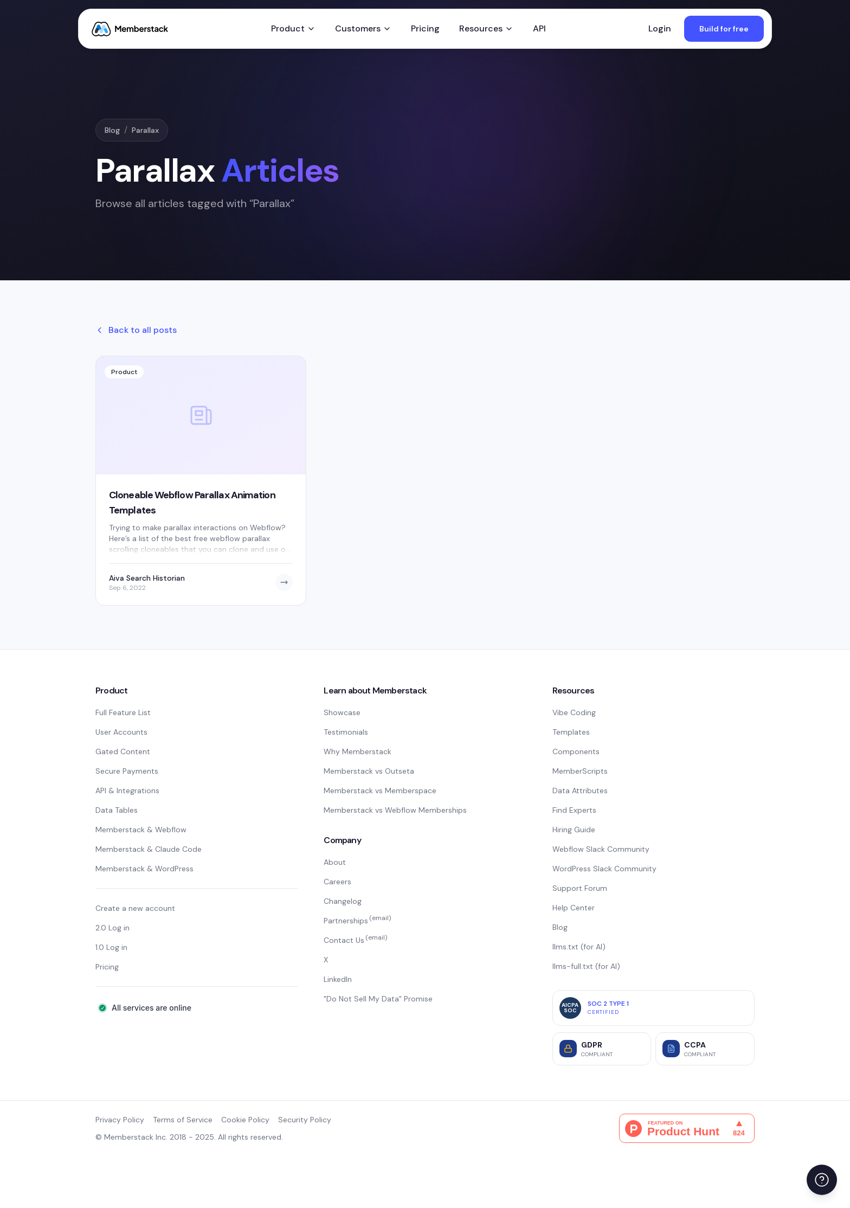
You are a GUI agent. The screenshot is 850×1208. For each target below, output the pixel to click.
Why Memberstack (357, 751)
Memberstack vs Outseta (369, 771)
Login (659, 28)
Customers (363, 28)
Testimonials (346, 732)
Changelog (343, 901)
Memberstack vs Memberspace (380, 790)
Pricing (425, 28)
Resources (486, 28)
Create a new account (135, 908)
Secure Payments (126, 771)
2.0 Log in (112, 928)
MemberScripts (580, 771)
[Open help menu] (822, 1180)
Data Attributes (580, 790)
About (335, 862)
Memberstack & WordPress (144, 868)
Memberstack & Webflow (140, 829)
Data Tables (116, 810)
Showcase (342, 712)
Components (576, 751)
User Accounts (121, 732)
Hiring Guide (573, 829)
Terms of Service (182, 1120)
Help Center (573, 908)
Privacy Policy (119, 1120)
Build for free (724, 29)
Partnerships (357, 921)
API (539, 28)
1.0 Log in (111, 947)
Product (293, 28)
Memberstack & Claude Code (148, 849)
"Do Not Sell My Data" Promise (378, 999)
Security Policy (304, 1120)
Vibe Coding (574, 712)
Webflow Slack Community (600, 849)
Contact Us (355, 940)
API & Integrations (127, 790)
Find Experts (574, 810)
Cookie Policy (245, 1120)
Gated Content (122, 751)
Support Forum (579, 888)
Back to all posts (136, 330)
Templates (571, 732)
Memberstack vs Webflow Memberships (395, 810)
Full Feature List (123, 712)
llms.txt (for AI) (579, 947)
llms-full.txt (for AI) (586, 966)
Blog (112, 130)
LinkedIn (338, 979)
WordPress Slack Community (604, 868)
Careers (337, 881)
